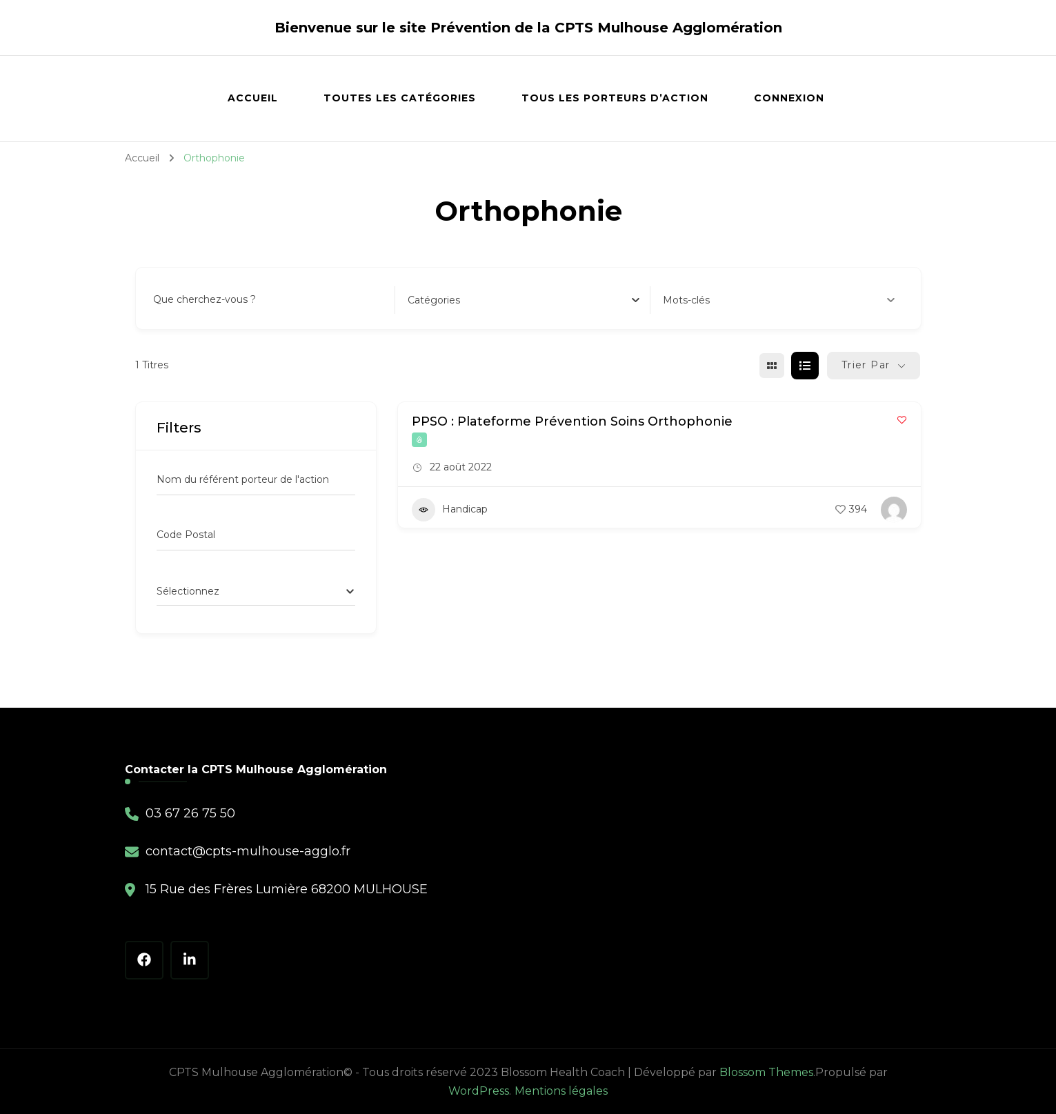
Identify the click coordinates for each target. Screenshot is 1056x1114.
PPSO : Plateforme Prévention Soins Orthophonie (572, 421)
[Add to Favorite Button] (902, 420)
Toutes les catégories (399, 98)
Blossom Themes (766, 1072)
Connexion (789, 98)
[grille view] (772, 365)
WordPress (478, 1090)
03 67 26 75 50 (190, 813)
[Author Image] (894, 510)
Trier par (865, 365)
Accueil (253, 98)
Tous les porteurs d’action (614, 98)
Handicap (450, 509)
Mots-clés (779, 300)
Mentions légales (561, 1090)
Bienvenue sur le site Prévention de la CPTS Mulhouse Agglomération (528, 27)
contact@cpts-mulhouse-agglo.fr (248, 851)
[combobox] (523, 300)
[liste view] (805, 365)
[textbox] (434, 300)
